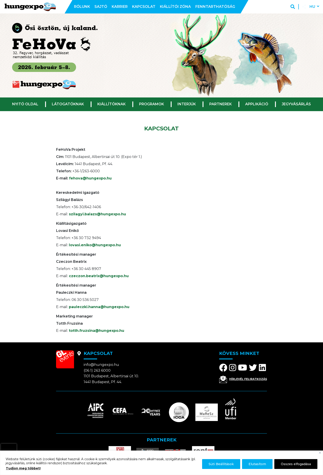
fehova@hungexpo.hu (90, 178)
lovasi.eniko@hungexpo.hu (95, 245)
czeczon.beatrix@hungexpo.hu (99, 276)
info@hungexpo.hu (101, 365)
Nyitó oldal (25, 104)
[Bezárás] (320, 453)
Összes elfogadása (296, 464)
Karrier (120, 6)
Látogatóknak (68, 104)
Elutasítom (257, 464)
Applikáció (256, 104)
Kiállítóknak (111, 104)
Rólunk (82, 6)
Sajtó (100, 6)
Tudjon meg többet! (23, 468)
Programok (151, 104)
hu (312, 6)
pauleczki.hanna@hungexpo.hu (99, 307)
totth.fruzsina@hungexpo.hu (96, 330)
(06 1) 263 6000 (97, 370)
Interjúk (186, 104)
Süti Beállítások (221, 464)
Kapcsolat (143, 6)
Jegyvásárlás (296, 104)
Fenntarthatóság (215, 6)
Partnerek (220, 104)
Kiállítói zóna (175, 6)
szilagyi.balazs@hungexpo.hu (97, 214)
